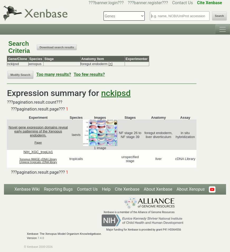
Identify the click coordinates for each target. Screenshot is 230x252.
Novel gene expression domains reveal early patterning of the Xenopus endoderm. (38, 131)
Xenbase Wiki (27, 189)
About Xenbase (158, 189)
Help (106, 189)
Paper (38, 142)
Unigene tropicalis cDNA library (38, 162)
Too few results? (89, 74)
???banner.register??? (148, 2)
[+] (110, 64)
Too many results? (53, 74)
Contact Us (182, 2)
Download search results (57, 47)
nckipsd (116, 93)
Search (219, 16)
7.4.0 (40, 238)
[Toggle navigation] (222, 29)
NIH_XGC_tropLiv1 (38, 152)
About (190, 189)
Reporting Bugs (58, 189)
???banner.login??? (106, 2)
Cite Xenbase (127, 189)
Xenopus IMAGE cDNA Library (38, 159)
